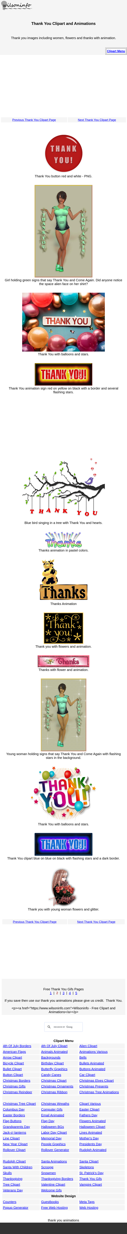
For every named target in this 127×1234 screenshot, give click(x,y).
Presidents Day (90, 1144)
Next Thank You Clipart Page (97, 120)
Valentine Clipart (53, 1184)
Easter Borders (14, 1115)
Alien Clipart (88, 1046)
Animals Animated (54, 1052)
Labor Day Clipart (54, 1132)
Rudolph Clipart (14, 1161)
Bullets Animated (91, 1063)
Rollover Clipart (14, 1150)
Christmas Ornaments (57, 1086)
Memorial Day (51, 1138)
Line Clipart (11, 1138)
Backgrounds (51, 1057)
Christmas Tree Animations (99, 1092)
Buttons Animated (92, 1069)
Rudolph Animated (92, 1150)
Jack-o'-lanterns (14, 1132)
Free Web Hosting (54, 1207)
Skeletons (86, 1167)
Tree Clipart (11, 1184)
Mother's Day (89, 1138)
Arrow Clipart (12, 1057)
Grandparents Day (16, 1127)
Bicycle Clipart (13, 1063)
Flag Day (47, 1121)
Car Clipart (87, 1075)
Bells (82, 1057)
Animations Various (93, 1052)
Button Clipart (13, 1075)
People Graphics (53, 1144)
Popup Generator (15, 1207)
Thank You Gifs (90, 1179)
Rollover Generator (55, 1150)
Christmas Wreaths (55, 1103)
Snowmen (48, 1173)
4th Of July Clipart (54, 1046)
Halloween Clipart (92, 1127)
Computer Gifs (52, 1109)
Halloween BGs (52, 1127)
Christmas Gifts (14, 1086)
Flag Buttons (12, 1121)
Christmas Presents (93, 1086)
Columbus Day (14, 1109)
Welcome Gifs (51, 1190)
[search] (63, 1027)
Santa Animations (54, 1161)
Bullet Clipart (12, 1069)
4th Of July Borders (17, 1046)
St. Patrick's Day (91, 1173)
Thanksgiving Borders (57, 1179)
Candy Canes (51, 1075)
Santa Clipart (89, 1161)
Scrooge (47, 1167)
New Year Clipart (15, 1144)
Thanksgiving (12, 1179)
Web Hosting (88, 1207)
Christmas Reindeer (17, 1092)
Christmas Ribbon (54, 1092)
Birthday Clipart (52, 1063)
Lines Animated (90, 1132)
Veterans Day (13, 1190)
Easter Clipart (89, 1109)
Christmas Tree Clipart (19, 1103)
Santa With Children (17, 1167)
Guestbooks (50, 1202)
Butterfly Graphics (54, 1069)
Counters (9, 1202)
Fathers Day (88, 1115)
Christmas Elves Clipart (96, 1080)
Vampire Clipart (90, 1184)
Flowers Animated (92, 1121)
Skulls (7, 1173)
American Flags (14, 1052)
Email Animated (52, 1115)
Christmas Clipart (53, 1080)
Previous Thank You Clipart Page (34, 120)
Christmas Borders (16, 1080)
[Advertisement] (63, 86)
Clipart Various (90, 1103)
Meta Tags (87, 1202)
